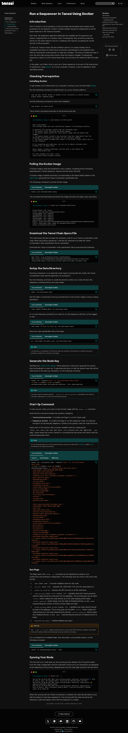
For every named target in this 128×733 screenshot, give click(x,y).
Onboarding (8, 20)
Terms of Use (68, 729)
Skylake (81, 444)
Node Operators (47, 3)
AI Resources (71, 3)
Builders (33, 3)
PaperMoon (69, 731)
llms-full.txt (64, 714)
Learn (60, 3)
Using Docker (11, 25)
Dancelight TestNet (51, 187)
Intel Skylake (44, 458)
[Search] (105, 3)
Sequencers (9, 18)
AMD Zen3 (55, 458)
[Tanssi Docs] (8, 3)
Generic (34, 458)
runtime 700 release (48, 366)
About (83, 3)
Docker (48, 67)
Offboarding (8, 33)
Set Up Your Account (12, 29)
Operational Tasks (10, 31)
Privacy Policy (58, 729)
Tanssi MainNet (37, 187)
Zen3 (91, 444)
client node (34, 178)
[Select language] (121, 3)
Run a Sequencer (11, 22)
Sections (105, 13)
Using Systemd (11, 27)
